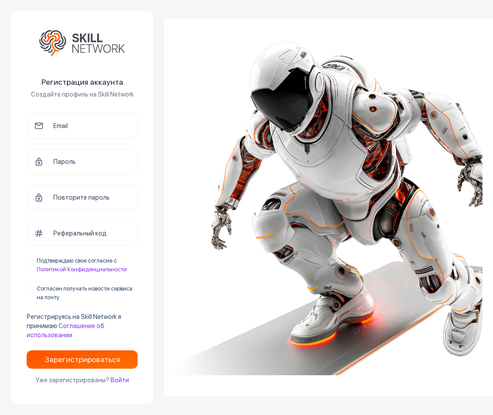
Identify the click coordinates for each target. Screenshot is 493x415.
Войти (120, 380)
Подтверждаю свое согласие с (82, 265)
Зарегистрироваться (82, 359)
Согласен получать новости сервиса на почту (84, 293)
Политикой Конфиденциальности (82, 269)
